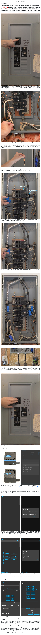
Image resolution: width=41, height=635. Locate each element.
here (20, 486)
